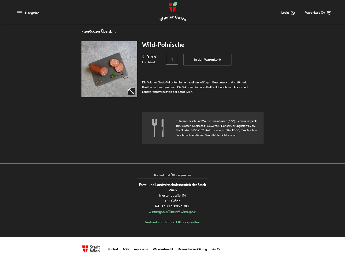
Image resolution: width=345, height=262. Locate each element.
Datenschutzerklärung (192, 249)
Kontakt (113, 249)
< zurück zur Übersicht (98, 31)
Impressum (140, 249)
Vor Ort (216, 249)
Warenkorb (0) (315, 13)
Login (285, 13)
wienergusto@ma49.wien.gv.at (172, 211)
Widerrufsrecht (163, 249)
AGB (126, 249)
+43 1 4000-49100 (175, 206)
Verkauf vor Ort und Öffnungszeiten (172, 222)
